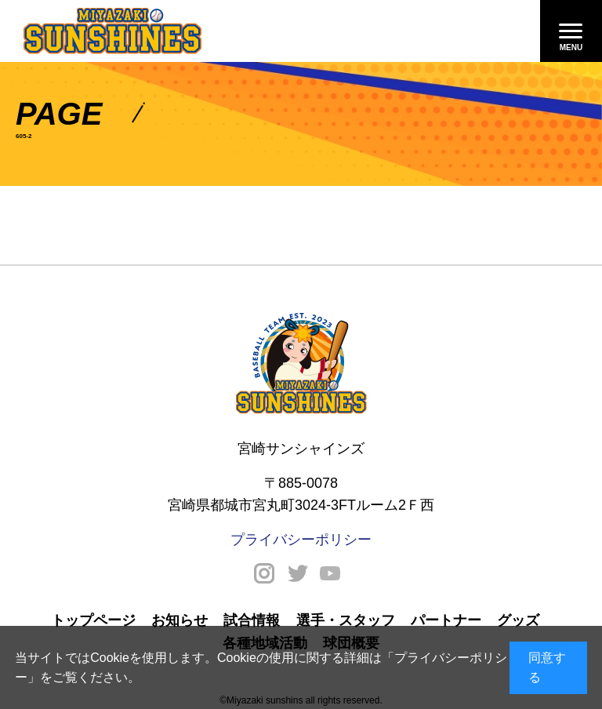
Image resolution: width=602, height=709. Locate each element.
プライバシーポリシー (301, 539)
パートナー (446, 620)
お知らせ (179, 620)
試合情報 (251, 620)
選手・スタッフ (345, 620)
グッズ (518, 620)
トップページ (93, 620)
